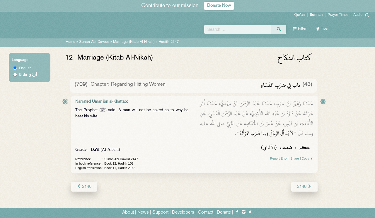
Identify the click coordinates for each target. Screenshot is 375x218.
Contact (205, 212)
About (128, 212)
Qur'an (299, 15)
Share (294, 158)
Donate (224, 212)
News (143, 212)
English (25, 68)
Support (160, 212)
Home (70, 42)
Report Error (279, 158)
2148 (304, 186)
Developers (183, 212)
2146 (84, 186)
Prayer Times (338, 15)
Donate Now (219, 6)
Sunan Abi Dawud (94, 42)
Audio (357, 15)
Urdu (28, 74)
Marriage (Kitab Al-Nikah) (134, 42)
